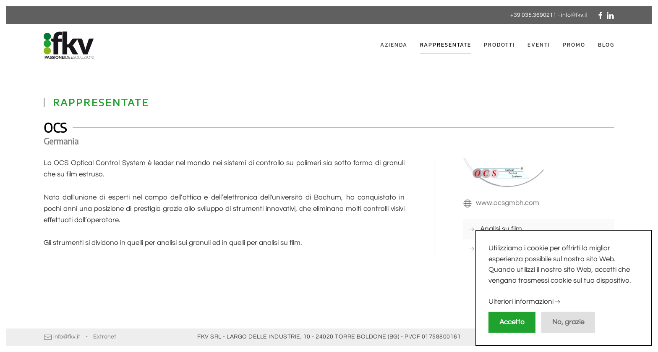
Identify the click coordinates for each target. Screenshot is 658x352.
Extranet (104, 336)
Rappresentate (445, 45)
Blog (606, 45)
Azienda (393, 45)
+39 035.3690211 (533, 15)
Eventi (538, 45)
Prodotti (499, 45)
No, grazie (568, 322)
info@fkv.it (574, 15)
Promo (574, 45)
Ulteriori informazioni (525, 302)
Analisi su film (501, 229)
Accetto (512, 322)
